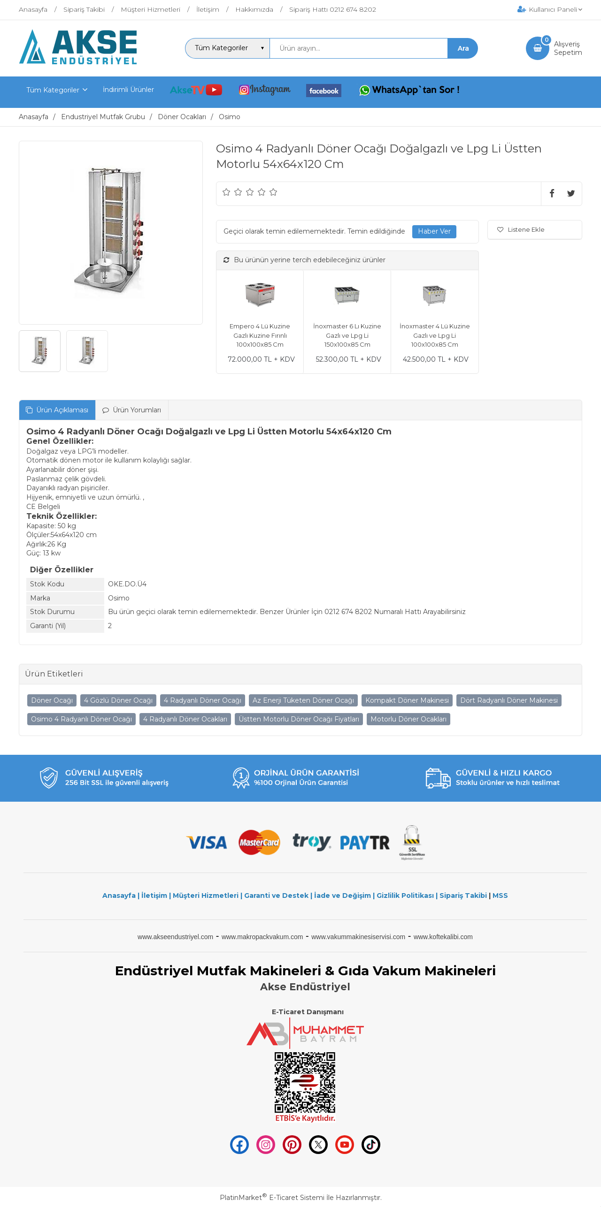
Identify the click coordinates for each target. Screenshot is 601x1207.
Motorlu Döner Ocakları (408, 719)
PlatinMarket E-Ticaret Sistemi (272, 1197)
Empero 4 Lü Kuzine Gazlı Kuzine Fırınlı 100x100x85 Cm (260, 335)
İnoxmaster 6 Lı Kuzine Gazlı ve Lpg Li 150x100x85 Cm (347, 335)
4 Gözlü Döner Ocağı (118, 700)
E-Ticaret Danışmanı (308, 1012)
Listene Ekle (521, 229)
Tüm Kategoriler (52, 90)
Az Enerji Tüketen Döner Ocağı (303, 700)
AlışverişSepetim (568, 48)
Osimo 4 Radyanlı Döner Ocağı (81, 719)
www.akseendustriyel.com (175, 937)
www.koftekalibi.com (443, 937)
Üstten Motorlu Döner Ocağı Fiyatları (299, 719)
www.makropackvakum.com (262, 937)
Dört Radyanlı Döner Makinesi (509, 700)
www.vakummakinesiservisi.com (358, 937)
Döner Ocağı (52, 700)
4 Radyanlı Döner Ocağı (202, 700)
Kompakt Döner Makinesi (407, 700)
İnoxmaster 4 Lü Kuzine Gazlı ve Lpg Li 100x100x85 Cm (435, 335)
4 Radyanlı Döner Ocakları (185, 719)
